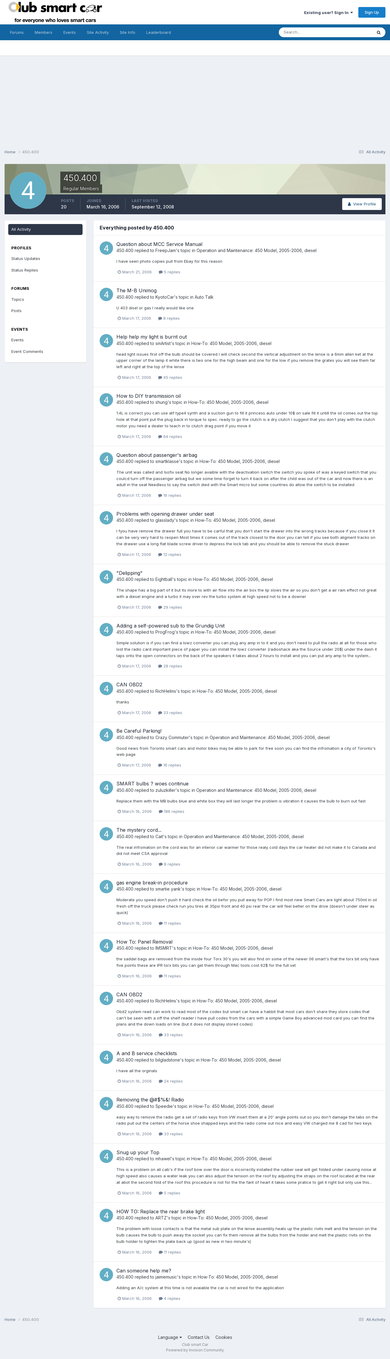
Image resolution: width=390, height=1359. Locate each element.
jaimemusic (166, 1276)
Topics (17, 299)
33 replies (170, 712)
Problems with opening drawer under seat (165, 514)
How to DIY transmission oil (148, 396)
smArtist (163, 343)
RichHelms (165, 691)
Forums (17, 32)
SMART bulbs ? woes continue (152, 784)
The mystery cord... (138, 830)
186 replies (171, 811)
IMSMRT (163, 948)
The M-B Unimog (136, 290)
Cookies (223, 1337)
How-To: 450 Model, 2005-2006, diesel (231, 343)
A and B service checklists (146, 1053)
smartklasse (167, 461)
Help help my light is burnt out (151, 337)
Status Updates (25, 258)
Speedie (164, 1106)
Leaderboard (158, 32)
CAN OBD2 (129, 684)
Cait (159, 836)
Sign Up (372, 12)
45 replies (170, 377)
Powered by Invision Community (195, 1350)
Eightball (163, 579)
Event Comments (27, 351)
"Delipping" (129, 573)
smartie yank (168, 888)
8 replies (169, 318)
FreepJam (165, 250)
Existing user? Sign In (328, 12)
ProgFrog (165, 632)
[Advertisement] (195, 98)
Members (43, 32)
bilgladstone (167, 1059)
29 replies (170, 607)
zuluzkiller (165, 790)
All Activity (21, 229)
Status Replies (24, 270)
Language (170, 1337)
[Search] (305, 32)
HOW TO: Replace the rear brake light (160, 1211)
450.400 (124, 250)
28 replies (170, 665)
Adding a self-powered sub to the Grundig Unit (170, 626)
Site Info (127, 32)
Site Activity (98, 32)
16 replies (169, 495)
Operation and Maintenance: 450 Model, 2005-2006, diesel (257, 250)
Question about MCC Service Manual (159, 244)
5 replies (169, 271)
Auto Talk (204, 297)
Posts (16, 310)
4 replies (169, 1298)
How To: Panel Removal (144, 942)
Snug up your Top (137, 1152)
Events (69, 32)
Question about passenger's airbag (156, 455)
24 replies (171, 1081)
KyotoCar (164, 297)
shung (161, 402)
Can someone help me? (143, 1271)
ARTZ (161, 1217)
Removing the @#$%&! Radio (150, 1100)
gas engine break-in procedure (152, 883)
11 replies (170, 923)
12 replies (169, 554)
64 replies (170, 436)
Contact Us (199, 1337)
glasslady (164, 520)
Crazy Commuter (172, 737)
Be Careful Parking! (138, 731)
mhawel (163, 1158)
